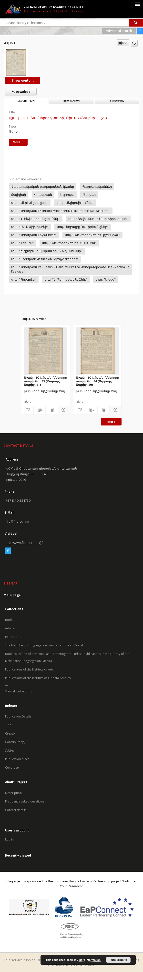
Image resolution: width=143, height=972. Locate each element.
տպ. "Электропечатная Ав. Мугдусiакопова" (45, 259)
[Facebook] (8, 551)
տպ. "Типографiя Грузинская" (34, 235)
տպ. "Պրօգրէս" (23, 279)
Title (8, 725)
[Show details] (63, 410)
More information (90, 959)
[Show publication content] (52, 410)
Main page (12, 595)
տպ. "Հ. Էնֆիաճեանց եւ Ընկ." (35, 219)
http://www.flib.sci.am (21, 543)
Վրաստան (43, 195)
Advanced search (119, 31)
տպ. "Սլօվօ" (106, 279)
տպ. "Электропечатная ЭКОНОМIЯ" (69, 243)
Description (13, 793)
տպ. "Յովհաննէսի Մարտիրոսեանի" (98, 219)
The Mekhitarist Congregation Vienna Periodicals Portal (44, 645)
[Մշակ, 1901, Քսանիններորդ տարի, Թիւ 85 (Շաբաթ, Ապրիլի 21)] (45, 351)
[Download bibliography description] (40, 410)
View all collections (18, 691)
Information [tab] (71, 100)
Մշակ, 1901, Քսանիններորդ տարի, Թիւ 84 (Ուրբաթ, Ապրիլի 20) (97, 381)
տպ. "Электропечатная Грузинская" (92, 235)
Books (9, 620)
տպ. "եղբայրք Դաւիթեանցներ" (83, 227)
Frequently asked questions (24, 801)
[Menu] (137, 4)
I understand (118, 960)
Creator (10, 733)
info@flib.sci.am (17, 521)
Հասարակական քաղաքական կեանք (42, 187)
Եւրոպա (67, 195)
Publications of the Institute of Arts (29, 669)
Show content (22, 80)
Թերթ (13, 132)
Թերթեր (89, 195)
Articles (10, 628)
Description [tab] (26, 101)
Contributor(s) (15, 742)
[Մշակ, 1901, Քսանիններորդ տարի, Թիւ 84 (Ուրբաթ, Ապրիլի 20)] (97, 351)
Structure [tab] (117, 100)
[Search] (136, 23)
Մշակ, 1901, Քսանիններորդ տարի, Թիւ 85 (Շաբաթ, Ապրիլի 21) (45, 381)
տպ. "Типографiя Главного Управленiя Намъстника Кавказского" (60, 211)
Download (19, 91)
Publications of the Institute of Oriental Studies (38, 678)
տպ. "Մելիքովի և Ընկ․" (75, 203)
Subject (10, 750)
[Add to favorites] (134, 43)
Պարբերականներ (97, 187)
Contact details (15, 810)
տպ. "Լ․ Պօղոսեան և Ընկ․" (65, 279)
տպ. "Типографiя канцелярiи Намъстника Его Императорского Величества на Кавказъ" (70, 269)
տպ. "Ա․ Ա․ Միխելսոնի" (30, 227)
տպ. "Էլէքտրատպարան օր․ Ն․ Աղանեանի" (46, 251)
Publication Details (18, 716)
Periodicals (13, 637)
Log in (9, 839)
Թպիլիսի (18, 195)
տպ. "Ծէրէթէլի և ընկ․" (29, 203)
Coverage (12, 767)
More (111, 422)
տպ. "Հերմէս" (22, 243)
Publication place (17, 759)
